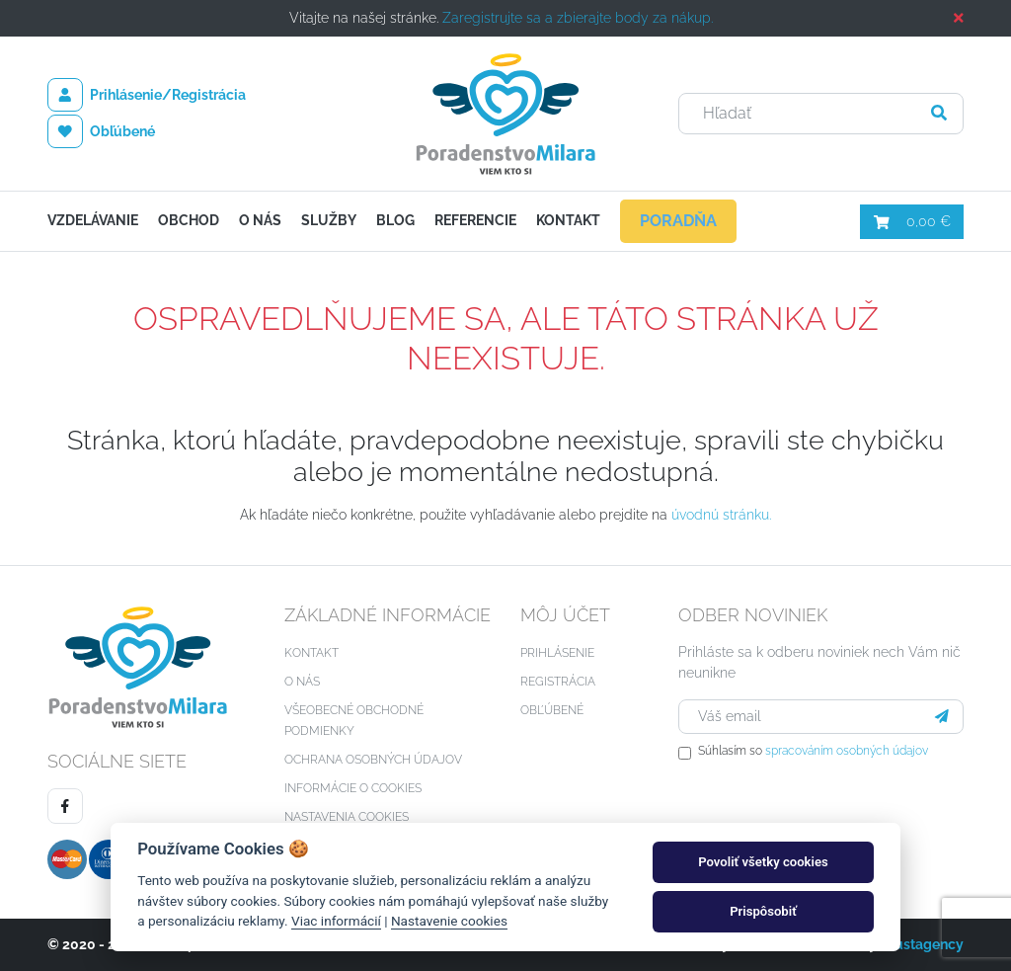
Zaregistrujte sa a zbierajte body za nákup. (577, 18)
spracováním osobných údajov (846, 751)
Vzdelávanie (92, 220)
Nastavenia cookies (346, 817)
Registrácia (557, 681)
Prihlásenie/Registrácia (146, 95)
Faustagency (922, 944)
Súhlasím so (813, 751)
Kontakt (568, 220)
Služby (328, 220)
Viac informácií (336, 921)
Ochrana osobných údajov (373, 760)
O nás (260, 220)
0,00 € (912, 221)
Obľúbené (101, 131)
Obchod (188, 220)
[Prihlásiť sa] (942, 716)
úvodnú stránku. (721, 515)
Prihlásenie (557, 653)
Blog (395, 220)
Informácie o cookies (353, 788)
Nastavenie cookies (449, 921)
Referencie (475, 220)
